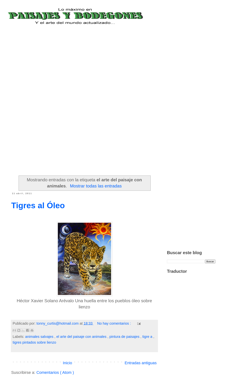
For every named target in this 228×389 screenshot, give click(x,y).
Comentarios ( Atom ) (55, 372)
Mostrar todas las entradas (96, 185)
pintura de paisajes (125, 337)
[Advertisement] (34, 59)
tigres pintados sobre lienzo (34, 342)
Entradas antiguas (141, 363)
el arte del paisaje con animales (81, 337)
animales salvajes (39, 337)
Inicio (67, 363)
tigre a (147, 337)
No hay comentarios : (114, 323)
